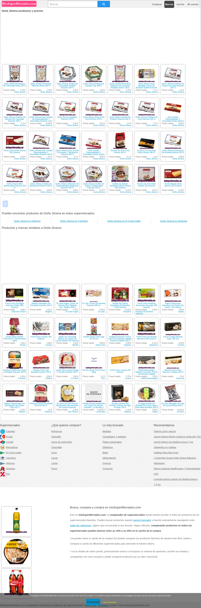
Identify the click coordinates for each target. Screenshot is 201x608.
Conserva (108, 468)
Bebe (105, 452)
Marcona (180, 378)
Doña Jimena (20, 92)
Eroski (23, 345)
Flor (103, 378)
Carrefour (8, 458)
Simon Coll (100, 345)
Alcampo (7, 468)
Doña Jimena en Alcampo (173, 221)
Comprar (157, 4)
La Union (74, 378)
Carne (54, 458)
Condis (181, 345)
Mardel (75, 345)
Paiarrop (48, 412)
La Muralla (100, 412)
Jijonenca (153, 345)
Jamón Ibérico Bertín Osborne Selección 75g (177, 436)
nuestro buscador (142, 520)
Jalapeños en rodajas (165, 447)
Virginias (127, 345)
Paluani (49, 378)
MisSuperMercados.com (19, 4)
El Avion (180, 412)
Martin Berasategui (149, 378)
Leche (54, 463)
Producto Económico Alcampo (144, 313)
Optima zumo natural (165, 431)
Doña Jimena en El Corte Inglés (124, 221)
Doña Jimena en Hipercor (27, 221)
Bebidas (107, 431)
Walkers (22, 412)
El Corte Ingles (72, 312)
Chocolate (56, 447)
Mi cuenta (192, 4)
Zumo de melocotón (61, 442)
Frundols (22, 378)
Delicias (127, 412)
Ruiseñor (127, 312)
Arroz (54, 452)
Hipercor (7, 463)
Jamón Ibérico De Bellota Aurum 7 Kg (173, 442)
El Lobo (101, 312)
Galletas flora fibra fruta (166, 452)
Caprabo (7, 431)
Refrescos (56, 431)
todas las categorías (80, 525)
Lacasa (128, 378)
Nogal (154, 412)
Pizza (54, 468)
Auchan (49, 345)
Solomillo (56, 436)
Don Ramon (73, 412)
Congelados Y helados (114, 436)
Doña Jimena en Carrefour (74, 221)
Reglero (48, 312)
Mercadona (9, 447)
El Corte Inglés (10, 452)
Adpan (181, 312)
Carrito (180, 4)
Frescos (107, 463)
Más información (109, 602)
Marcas (169, 4)
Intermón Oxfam (19, 312)
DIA (5, 474)
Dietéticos (108, 447)
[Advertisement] (100, 36)
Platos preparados (112, 442)
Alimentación (109, 458)
